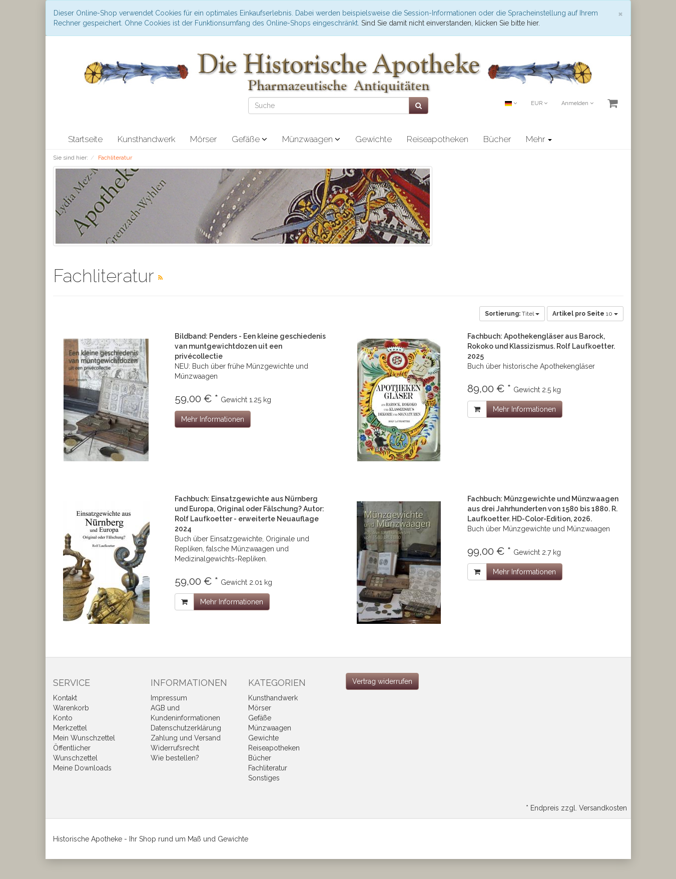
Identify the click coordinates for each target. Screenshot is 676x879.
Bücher (497, 139)
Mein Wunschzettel (84, 738)
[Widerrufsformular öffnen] (382, 681)
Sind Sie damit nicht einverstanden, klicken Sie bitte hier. (450, 23)
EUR (539, 103)
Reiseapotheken (437, 139)
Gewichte (373, 139)
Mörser (203, 139)
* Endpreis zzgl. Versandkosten (576, 808)
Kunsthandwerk (146, 139)
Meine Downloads (82, 768)
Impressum (169, 698)
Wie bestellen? (175, 758)
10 (585, 313)
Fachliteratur (267, 768)
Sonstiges (264, 778)
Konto (63, 718)
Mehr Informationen (212, 419)
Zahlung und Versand (186, 738)
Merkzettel (70, 728)
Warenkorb (71, 708)
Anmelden (577, 103)
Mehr (539, 139)
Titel (512, 313)
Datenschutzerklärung (186, 728)
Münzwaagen (311, 139)
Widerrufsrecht (175, 748)
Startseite (85, 139)
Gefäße (249, 139)
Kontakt (65, 698)
